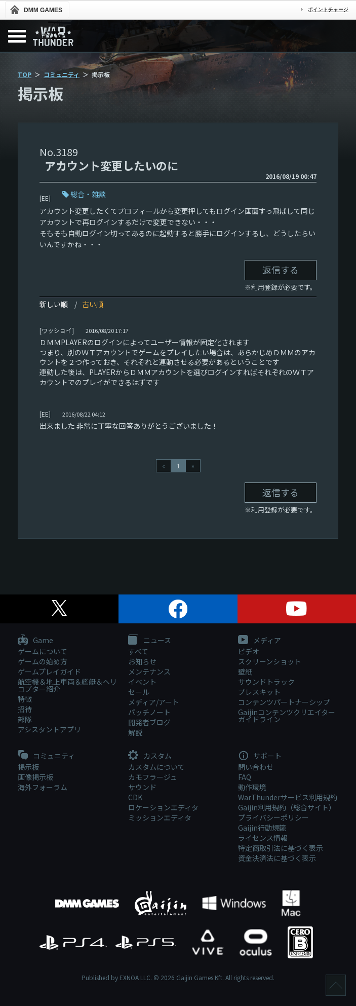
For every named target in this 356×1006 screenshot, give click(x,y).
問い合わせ (255, 766)
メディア (259, 641)
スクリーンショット (269, 661)
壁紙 (245, 671)
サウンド (142, 787)
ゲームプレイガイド (49, 671)
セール (138, 691)
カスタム (150, 756)
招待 (25, 709)
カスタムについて (156, 766)
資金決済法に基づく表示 (277, 858)
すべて (138, 651)
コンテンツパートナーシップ (284, 701)
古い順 (92, 304)
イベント (142, 681)
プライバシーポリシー (273, 817)
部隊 (25, 719)
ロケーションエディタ (163, 807)
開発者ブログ (149, 722)
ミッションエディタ (159, 817)
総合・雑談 (88, 194)
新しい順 (53, 304)
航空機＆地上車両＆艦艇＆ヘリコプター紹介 (67, 685)
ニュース (149, 641)
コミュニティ (62, 74)
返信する (280, 269)
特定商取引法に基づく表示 (280, 847)
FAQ (244, 776)
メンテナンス (149, 671)
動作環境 (252, 787)
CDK (135, 797)
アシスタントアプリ (49, 729)
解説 (135, 732)
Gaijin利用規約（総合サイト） (287, 807)
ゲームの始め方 (42, 661)
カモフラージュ (152, 776)
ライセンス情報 (263, 837)
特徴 (25, 698)
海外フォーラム (42, 787)
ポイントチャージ (328, 9)
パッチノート (149, 712)
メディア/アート (153, 701)
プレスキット (259, 691)
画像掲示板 (35, 776)
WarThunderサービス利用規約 (287, 797)
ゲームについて (42, 651)
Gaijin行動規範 (262, 827)
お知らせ (142, 661)
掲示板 (28, 766)
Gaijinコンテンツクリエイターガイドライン (286, 716)
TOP (24, 74)
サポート (260, 756)
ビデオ (248, 651)
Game (35, 641)
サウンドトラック (266, 681)
